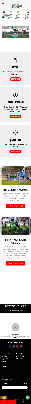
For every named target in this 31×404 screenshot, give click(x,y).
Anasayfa (4, 356)
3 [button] (16, 337)
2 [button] (15, 337)
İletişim (3, 362)
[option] (15, 15)
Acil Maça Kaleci (20, 356)
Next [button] (28, 299)
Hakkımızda (4, 358)
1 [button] (13, 337)
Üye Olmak (19, 358)
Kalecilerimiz (5, 360)
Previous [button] (2, 299)
